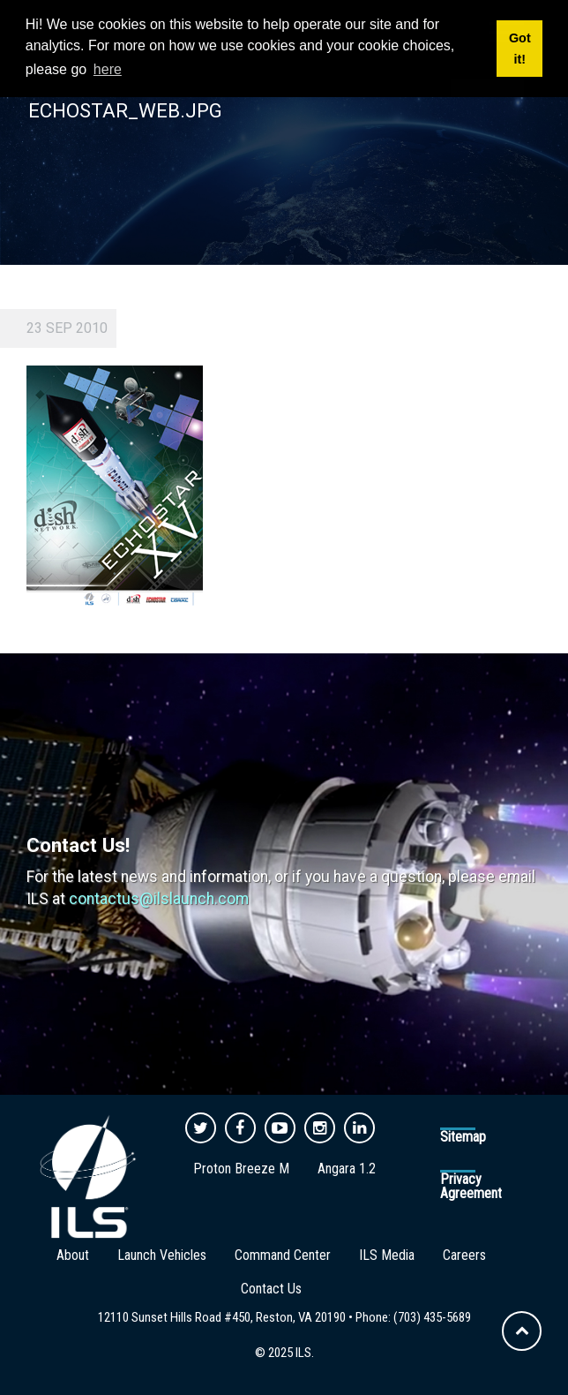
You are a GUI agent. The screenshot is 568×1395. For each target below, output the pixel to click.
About (72, 1255)
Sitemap (463, 1136)
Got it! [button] (520, 48)
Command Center (283, 1255)
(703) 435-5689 (432, 1317)
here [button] (107, 69)
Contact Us (271, 1288)
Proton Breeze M (241, 1168)
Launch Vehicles (161, 1255)
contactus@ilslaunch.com (159, 899)
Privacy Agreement (471, 1186)
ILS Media (387, 1255)
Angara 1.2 (347, 1168)
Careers (464, 1255)
